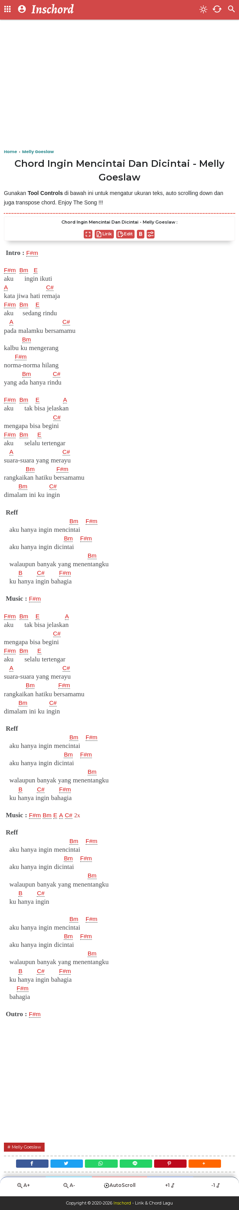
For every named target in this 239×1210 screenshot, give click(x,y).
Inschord (122, 1203)
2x (82, 815)
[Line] (137, 1164)
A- (68, 1188)
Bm (26, 270)
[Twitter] (63, 1164)
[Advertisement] (119, 86)
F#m (33, 253)
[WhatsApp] (100, 1164)
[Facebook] (27, 1164)
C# (51, 287)
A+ (23, 1188)
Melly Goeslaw (28, 1147)
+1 (170, 1188)
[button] (210, 1164)
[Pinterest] (173, 1164)
